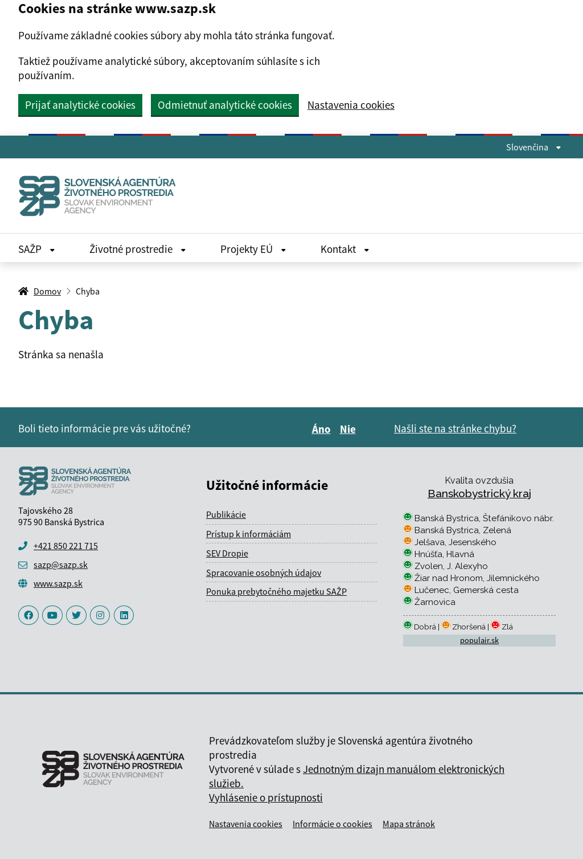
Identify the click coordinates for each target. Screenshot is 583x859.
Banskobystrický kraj (479, 493)
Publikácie (226, 514)
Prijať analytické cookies (80, 105)
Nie (349, 429)
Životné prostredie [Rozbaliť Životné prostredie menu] (137, 249)
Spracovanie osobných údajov (263, 572)
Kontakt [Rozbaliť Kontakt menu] (345, 249)
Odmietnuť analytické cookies (225, 105)
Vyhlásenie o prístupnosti (266, 797)
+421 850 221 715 (66, 545)
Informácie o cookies (332, 823)
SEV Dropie (227, 553)
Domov (47, 291)
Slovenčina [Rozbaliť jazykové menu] (533, 147)
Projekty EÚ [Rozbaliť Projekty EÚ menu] (253, 249)
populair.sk (479, 640)
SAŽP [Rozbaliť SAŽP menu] (36, 249)
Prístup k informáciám (248, 533)
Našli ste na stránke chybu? (455, 428)
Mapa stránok (409, 823)
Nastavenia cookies (351, 105)
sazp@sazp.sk (61, 564)
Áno (323, 429)
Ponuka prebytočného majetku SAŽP (276, 591)
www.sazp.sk (58, 583)
